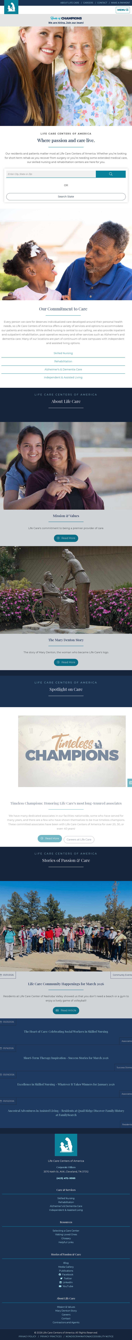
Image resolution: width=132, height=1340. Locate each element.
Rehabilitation (66, 1202)
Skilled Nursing (66, 1198)
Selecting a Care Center (66, 1230)
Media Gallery (66, 1267)
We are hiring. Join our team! (66, 20)
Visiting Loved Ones (66, 1234)
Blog (66, 1263)
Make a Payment (120, 3)
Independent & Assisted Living (66, 1210)
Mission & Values (66, 1307)
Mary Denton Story (66, 1310)
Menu (123, 10)
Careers (88, 3)
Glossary (66, 1238)
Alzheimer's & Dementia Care (66, 1206)
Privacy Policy (27, 1336)
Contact (102, 3)
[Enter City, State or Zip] (51, 174)
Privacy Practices (51, 1336)
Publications (66, 1270)
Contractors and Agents (66, 1322)
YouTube (66, 1286)
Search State (66, 196)
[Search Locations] (111, 174)
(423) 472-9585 (66, 1178)
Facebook (66, 1274)
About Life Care (69, 3)
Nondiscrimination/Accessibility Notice (90, 1336)
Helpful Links (66, 1242)
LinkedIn (66, 1282)
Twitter (66, 1278)
